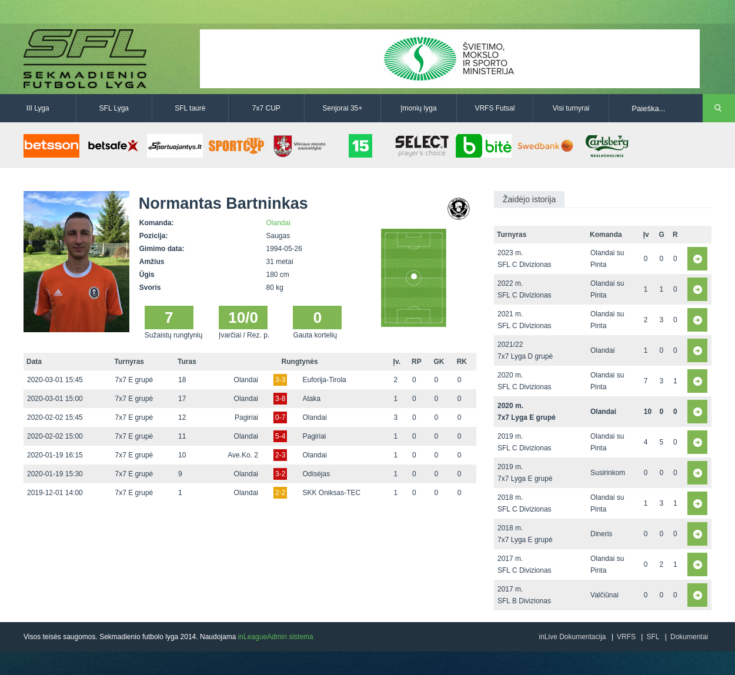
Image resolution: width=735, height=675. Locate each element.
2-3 (280, 455)
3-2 (280, 474)
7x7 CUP (266, 108)
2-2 (280, 493)
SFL (652, 637)
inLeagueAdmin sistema (275, 637)
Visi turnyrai (571, 108)
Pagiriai (246, 417)
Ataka (312, 399)
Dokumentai (689, 637)
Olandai (278, 223)
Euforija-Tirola (324, 380)
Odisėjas (316, 474)
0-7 (280, 417)
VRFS (626, 637)
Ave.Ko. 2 (243, 455)
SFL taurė (190, 108)
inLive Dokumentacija (572, 637)
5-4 (280, 436)
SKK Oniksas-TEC (332, 493)
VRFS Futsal (494, 108)
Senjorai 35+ (343, 108)
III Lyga (37, 108)
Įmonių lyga (418, 108)
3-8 (280, 399)
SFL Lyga (114, 108)
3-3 (280, 380)
